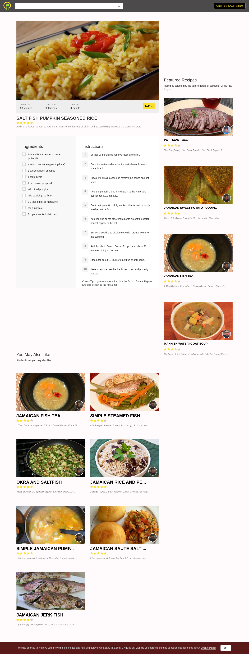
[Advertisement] (87, 316)
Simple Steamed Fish (115, 415)
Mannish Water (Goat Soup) (186, 343)
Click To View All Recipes (229, 5)
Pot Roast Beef (176, 139)
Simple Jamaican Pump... (45, 548)
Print (149, 106)
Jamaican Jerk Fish (39, 614)
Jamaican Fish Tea (38, 415)
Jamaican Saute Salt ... (118, 548)
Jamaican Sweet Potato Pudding (190, 207)
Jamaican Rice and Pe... (118, 482)
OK (225, 648)
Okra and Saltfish (39, 482)
